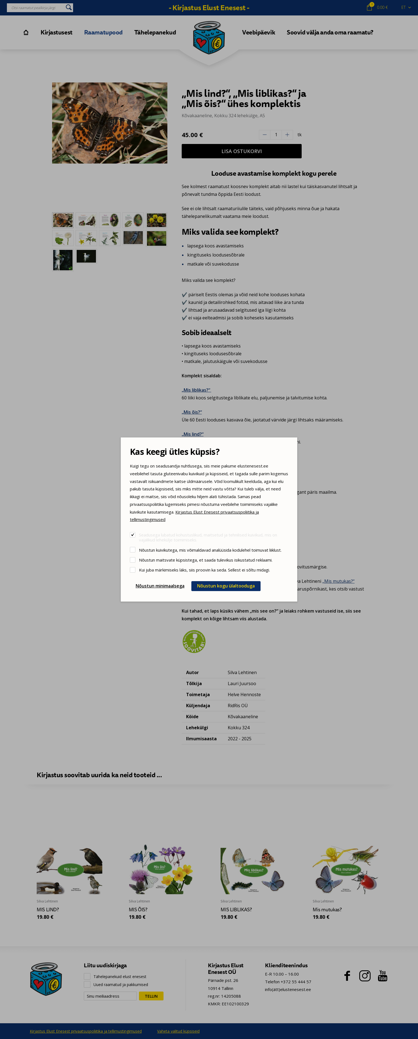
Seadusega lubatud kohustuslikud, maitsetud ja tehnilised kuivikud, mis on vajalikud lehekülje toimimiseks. (208, 537)
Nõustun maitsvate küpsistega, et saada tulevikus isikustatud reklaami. (205, 559)
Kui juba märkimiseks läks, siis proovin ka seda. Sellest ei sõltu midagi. (204, 569)
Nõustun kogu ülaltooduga (226, 586)
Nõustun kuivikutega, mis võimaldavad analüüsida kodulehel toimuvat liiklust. (210, 549)
